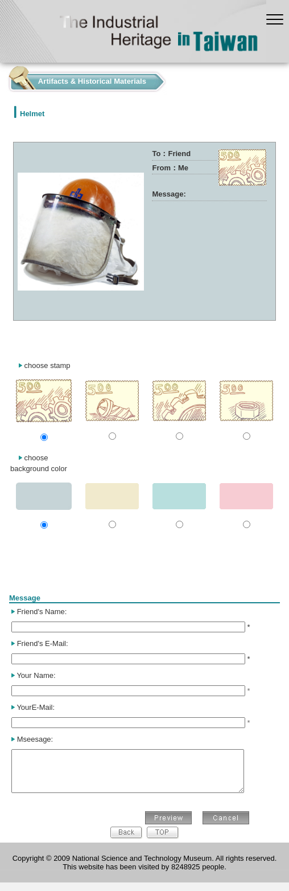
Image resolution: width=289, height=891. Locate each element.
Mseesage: (35, 739)
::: (3, 79)
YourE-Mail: (35, 707)
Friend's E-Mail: (42, 643)
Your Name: (35, 675)
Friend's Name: (42, 611)
